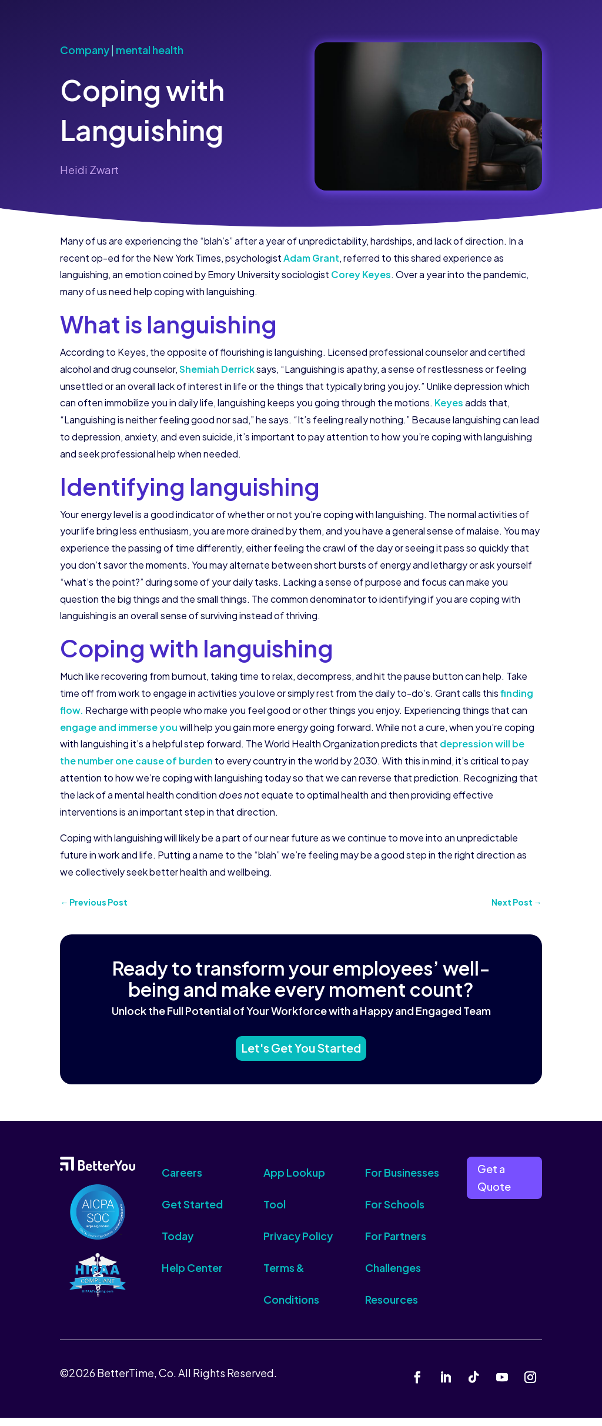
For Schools (394, 1213)
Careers (182, 1181)
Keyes (448, 402)
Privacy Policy (298, 1244)
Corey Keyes (361, 274)
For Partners (395, 1244)
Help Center (192, 1276)
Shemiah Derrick (217, 369)
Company (84, 49)
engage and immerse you (119, 727)
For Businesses (402, 1181)
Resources (391, 1308)
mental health (149, 49)
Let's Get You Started (301, 1054)
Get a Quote (494, 1186)
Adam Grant (311, 258)
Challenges (393, 1276)
